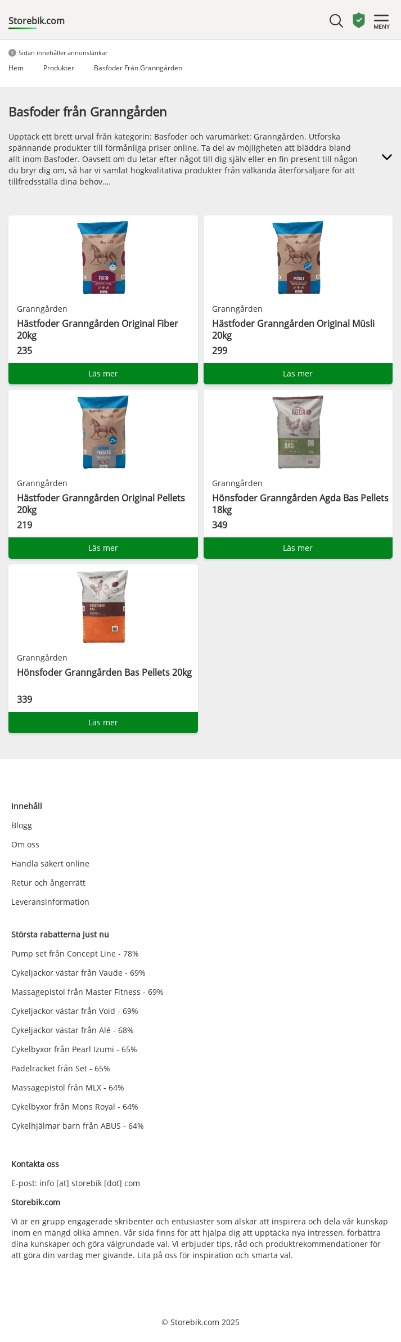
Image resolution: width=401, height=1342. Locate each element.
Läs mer (103, 373)
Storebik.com (36, 21)
